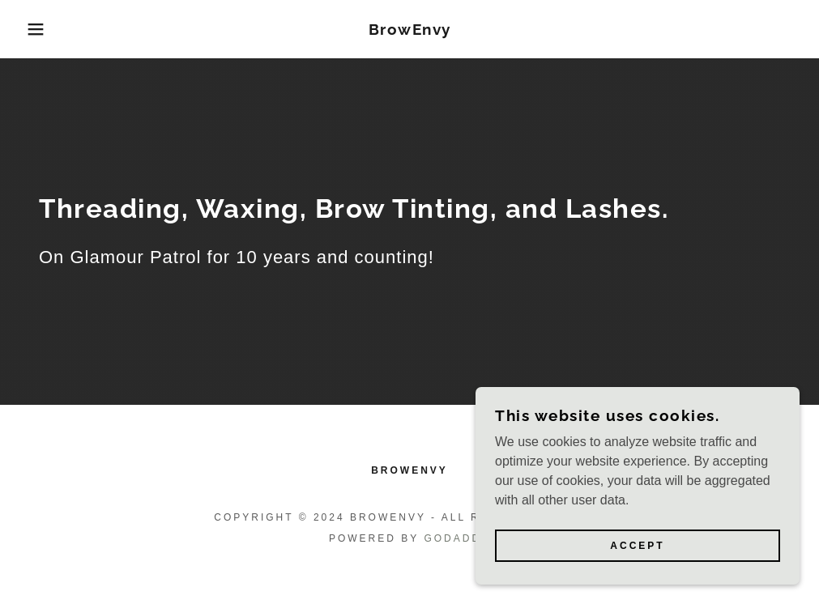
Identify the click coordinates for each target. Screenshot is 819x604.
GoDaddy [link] (457, 538)
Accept (637, 545)
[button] (40, 29)
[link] (409, 30)
